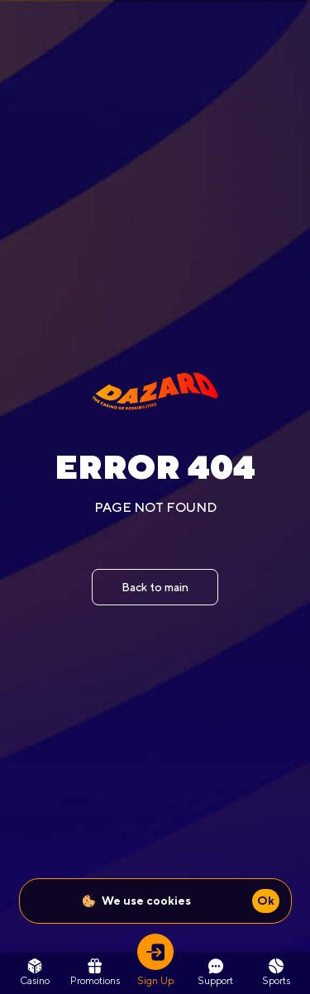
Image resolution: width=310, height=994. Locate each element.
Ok (265, 900)
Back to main (155, 587)
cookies (168, 900)
